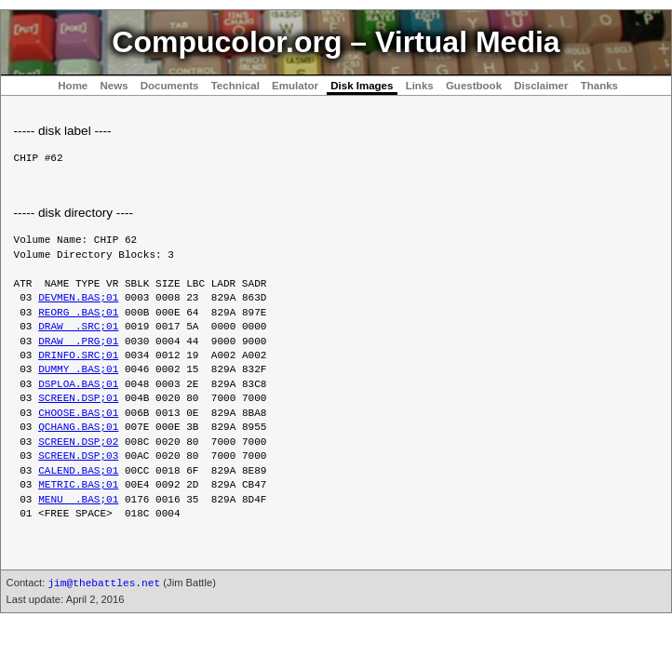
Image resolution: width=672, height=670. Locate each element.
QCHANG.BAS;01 (78, 428)
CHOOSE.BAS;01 (78, 414)
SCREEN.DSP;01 (78, 399)
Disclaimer (541, 85)
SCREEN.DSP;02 (78, 442)
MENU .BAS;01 (78, 500)
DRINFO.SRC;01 (78, 356)
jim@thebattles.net (103, 583)
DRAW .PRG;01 (78, 342)
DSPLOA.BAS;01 (78, 385)
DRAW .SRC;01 (78, 327)
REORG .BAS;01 (78, 313)
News (114, 85)
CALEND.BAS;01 (78, 471)
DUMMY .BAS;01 (78, 370)
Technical (235, 85)
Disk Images (361, 85)
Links (420, 85)
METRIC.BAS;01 (78, 485)
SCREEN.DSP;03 (78, 456)
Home (72, 85)
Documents (170, 85)
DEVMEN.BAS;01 (78, 298)
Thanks (599, 85)
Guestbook (474, 85)
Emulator (295, 85)
